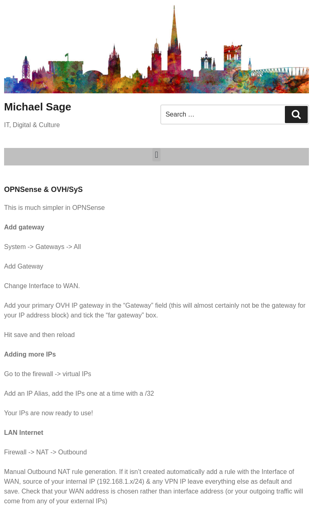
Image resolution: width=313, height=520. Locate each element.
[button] (156, 154)
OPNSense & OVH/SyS (43, 189)
